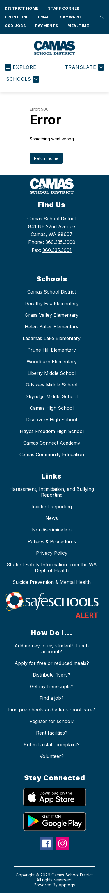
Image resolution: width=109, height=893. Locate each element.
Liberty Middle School (52, 373)
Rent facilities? (51, 733)
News (51, 518)
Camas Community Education (51, 454)
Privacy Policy (51, 553)
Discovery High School (51, 420)
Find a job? (52, 698)
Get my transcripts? (51, 686)
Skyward (70, 17)
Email (44, 17)
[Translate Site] (83, 67)
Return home (46, 158)
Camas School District (51, 292)
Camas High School (52, 408)
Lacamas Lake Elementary (52, 338)
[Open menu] (20, 67)
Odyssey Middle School (51, 385)
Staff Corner (64, 8)
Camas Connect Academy (51, 443)
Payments (46, 25)
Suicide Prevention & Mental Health (51, 582)
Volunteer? (52, 756)
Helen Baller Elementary (51, 327)
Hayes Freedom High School (52, 431)
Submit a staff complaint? (52, 744)
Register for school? (51, 721)
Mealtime (78, 25)
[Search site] (100, 16)
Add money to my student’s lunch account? (52, 648)
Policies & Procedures (52, 541)
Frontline (17, 17)
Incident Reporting (51, 506)
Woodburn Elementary (52, 361)
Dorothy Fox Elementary (51, 303)
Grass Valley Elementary (51, 315)
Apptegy (67, 884)
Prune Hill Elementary (51, 350)
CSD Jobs (15, 25)
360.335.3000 (60, 242)
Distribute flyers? (51, 675)
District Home (22, 8)
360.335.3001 (57, 250)
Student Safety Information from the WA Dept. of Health (52, 567)
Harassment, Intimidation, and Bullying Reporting (51, 492)
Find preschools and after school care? (51, 710)
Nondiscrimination (52, 530)
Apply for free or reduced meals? (52, 663)
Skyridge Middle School (52, 396)
